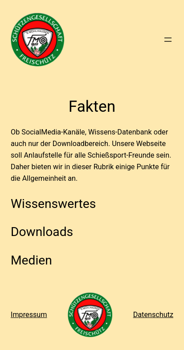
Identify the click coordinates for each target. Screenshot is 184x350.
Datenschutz (153, 314)
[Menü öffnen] (168, 39)
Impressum (29, 314)
